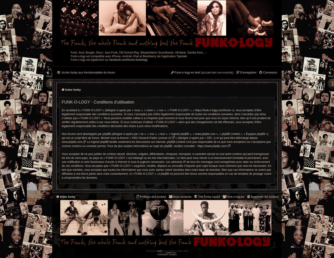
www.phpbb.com (72, 142)
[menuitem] (268, 73)
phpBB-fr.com (171, 253)
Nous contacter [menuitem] (180, 196)
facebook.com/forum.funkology (128, 59)
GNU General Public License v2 (151, 138)
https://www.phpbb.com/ (212, 146)
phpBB (159, 251)
